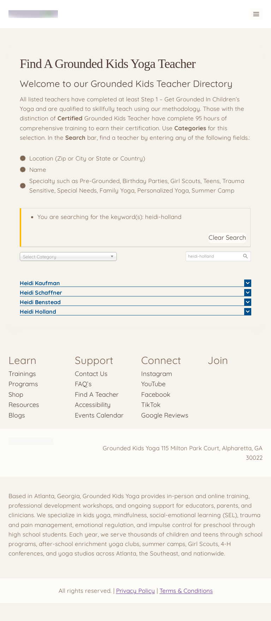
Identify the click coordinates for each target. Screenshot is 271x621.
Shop (15, 394)
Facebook (156, 394)
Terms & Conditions (186, 591)
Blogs (16, 415)
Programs (23, 384)
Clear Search (227, 237)
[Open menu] (256, 13)
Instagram (156, 374)
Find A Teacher (97, 394)
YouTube (153, 384)
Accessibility (93, 405)
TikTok (151, 405)
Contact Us (91, 374)
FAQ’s (83, 384)
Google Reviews (164, 415)
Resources (24, 405)
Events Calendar (99, 415)
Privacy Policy (135, 591)
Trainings (22, 374)
